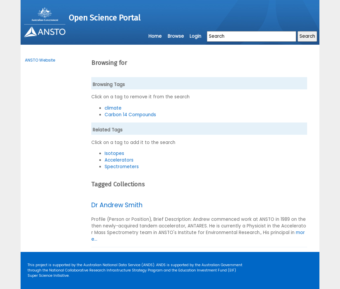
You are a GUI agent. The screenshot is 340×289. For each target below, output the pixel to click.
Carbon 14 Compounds (130, 115)
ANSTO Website (40, 60)
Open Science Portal (104, 18)
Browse (176, 36)
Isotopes (114, 153)
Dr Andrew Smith (116, 205)
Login (195, 36)
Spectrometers (122, 167)
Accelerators (119, 160)
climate (113, 108)
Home (155, 36)
